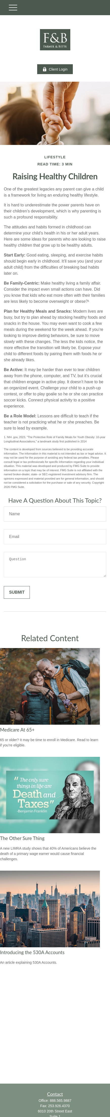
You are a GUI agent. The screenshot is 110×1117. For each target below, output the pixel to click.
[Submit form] (17, 592)
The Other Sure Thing (22, 838)
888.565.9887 (61, 1101)
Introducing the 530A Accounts (32, 952)
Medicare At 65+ (17, 730)
